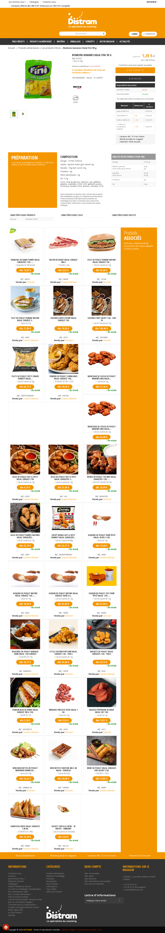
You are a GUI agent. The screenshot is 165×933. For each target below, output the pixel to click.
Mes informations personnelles (98, 881)
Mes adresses (90, 878)
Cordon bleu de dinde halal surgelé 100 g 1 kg (25, 711)
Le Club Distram (15, 912)
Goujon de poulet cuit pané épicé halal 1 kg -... (101, 594)
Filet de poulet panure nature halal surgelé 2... (25, 319)
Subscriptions (51, 886)
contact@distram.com (133, 889)
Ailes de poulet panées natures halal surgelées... (25, 536)
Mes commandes (92, 873)
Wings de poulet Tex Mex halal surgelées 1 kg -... (101, 478)
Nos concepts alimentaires (19, 894)
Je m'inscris (135, 78)
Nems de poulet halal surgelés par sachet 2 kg (101, 769)
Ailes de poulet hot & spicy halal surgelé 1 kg (25, 478)
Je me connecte (135, 70)
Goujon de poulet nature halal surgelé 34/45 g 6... (63, 594)
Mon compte (93, 866)
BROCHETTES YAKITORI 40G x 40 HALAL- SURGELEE (63, 769)
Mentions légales (69, 929)
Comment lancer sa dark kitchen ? (22, 904)
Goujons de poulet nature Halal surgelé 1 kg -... (25, 594)
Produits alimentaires (55, 873)
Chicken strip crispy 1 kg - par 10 (102, 319)
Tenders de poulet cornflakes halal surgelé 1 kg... (63, 377)
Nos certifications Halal (18, 891)
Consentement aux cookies (6, 927)
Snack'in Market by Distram (19, 886)
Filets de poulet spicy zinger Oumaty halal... (25, 377)
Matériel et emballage (55, 876)
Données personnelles (87, 929)
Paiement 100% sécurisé (128, 141)
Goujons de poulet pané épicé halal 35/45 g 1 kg (101, 536)
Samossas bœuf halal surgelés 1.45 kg (25, 827)
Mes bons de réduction (94, 884)
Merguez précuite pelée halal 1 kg (63, 711)
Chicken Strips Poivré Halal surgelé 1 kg (63, 319)
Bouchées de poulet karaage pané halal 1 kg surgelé (25, 652)
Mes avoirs (89, 876)
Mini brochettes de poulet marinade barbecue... (25, 769)
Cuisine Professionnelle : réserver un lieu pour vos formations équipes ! (25, 900)
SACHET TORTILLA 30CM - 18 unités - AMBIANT (63, 827)
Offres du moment (54, 891)
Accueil (11, 48)
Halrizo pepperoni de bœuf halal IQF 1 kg (101, 711)
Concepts (50, 878)
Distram (30, 282)
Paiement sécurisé (16, 881)
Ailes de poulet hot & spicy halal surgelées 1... (63, 478)
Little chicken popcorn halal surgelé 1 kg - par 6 (63, 652)
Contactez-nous (49, 2)
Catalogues (34, 2)
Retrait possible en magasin (130, 139)
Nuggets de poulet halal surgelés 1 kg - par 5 (101, 652)
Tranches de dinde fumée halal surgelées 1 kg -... (25, 261)
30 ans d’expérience (25, 855)
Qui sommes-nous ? (17, 2)
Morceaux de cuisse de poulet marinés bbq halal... (102, 377)
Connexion (149, 34)
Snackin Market (94, 66)
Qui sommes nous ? (16, 878)
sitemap (11, 915)
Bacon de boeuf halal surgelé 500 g (63, 261)
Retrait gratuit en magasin (63, 855)
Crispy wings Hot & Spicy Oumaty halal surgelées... (63, 536)
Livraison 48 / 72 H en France (130, 136)
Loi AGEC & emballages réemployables (24, 889)
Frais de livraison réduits (18, 897)
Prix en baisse (52, 884)
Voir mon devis (150, 7)
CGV (100, 929)
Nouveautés (51, 881)
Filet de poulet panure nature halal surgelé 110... (102, 261)
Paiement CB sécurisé (139, 855)
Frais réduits (51, 889)
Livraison (12, 876)
